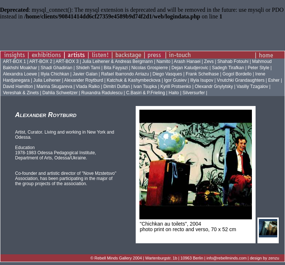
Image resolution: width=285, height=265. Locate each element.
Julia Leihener (47, 80)
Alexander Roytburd (83, 80)
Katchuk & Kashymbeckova (133, 80)
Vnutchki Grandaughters (240, 80)
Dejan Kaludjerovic (189, 67)
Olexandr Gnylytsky (214, 86)
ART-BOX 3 (68, 61)
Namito (163, 61)
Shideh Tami (88, 67)
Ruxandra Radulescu (101, 92)
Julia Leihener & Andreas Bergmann (117, 61)
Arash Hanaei (187, 61)
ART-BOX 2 (41, 61)
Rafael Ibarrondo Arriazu (125, 74)
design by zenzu (264, 258)
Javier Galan (85, 74)
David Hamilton (18, 86)
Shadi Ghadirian (56, 67)
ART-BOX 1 (15, 61)
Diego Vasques (167, 74)
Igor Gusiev (175, 80)
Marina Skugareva (54, 86)
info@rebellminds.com (227, 258)
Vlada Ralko (88, 86)
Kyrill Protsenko (175, 86)
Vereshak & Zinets (21, 92)
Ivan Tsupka (145, 86)
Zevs (209, 61)
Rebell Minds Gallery (113, 258)
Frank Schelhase (202, 74)
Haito (174, 92)
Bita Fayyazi (116, 67)
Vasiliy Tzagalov (252, 86)
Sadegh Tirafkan (228, 67)
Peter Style (258, 67)
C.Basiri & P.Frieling (145, 92)
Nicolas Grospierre (149, 67)
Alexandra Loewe (20, 74)
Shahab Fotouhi (233, 61)
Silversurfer (193, 92)
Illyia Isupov (201, 80)
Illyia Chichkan (55, 74)
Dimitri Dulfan (116, 86)
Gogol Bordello (237, 74)
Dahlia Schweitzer (60, 92)
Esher (273, 80)
